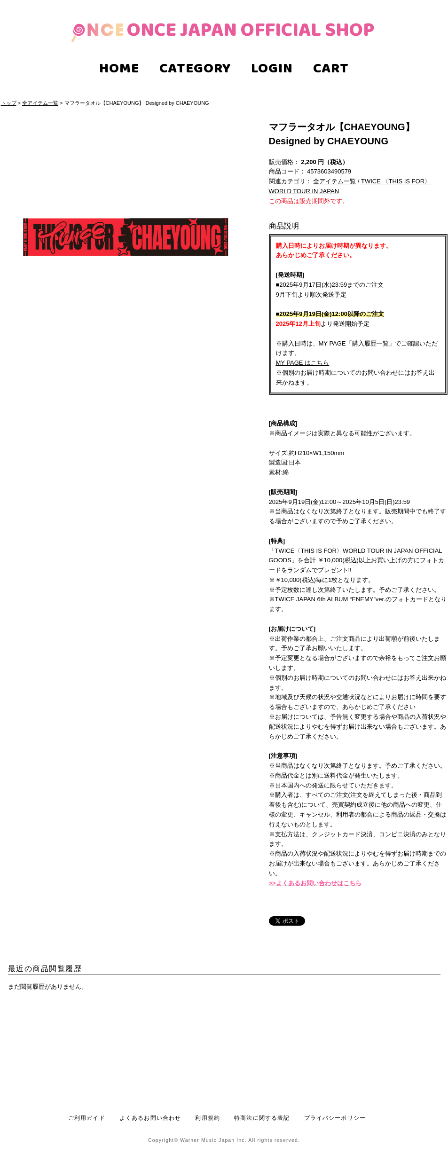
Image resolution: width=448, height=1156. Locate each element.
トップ (8, 103)
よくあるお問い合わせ (150, 1118)
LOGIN (272, 69)
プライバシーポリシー (335, 1118)
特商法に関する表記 (262, 1118)
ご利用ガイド (86, 1118)
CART (331, 69)
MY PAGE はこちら (303, 362)
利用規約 (207, 1118)
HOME (119, 69)
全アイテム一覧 (40, 103)
